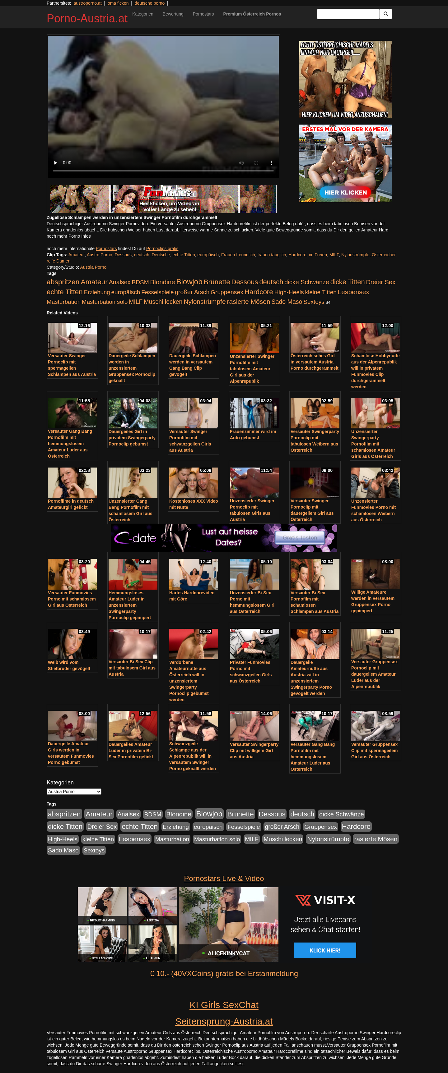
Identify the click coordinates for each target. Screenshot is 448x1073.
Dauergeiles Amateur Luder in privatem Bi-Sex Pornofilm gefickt (131, 750)
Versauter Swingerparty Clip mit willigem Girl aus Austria (254, 750)
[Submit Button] (386, 14)
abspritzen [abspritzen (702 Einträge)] (63, 282)
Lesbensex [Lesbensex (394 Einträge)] (353, 291)
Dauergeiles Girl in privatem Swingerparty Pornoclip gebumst (132, 437)
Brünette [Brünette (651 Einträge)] (216, 282)
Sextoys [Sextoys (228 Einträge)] (313, 302)
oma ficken (118, 3)
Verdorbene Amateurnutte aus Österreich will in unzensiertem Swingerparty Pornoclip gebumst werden (189, 681)
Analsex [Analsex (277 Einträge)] (120, 282)
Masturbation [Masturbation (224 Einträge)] (64, 302)
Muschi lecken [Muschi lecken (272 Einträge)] (163, 301)
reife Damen (58, 260)
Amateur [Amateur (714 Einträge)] (94, 282)
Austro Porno (99, 254)
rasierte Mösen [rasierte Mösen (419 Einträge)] (248, 301)
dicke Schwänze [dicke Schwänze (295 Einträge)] (306, 282)
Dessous (122, 254)
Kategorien (142, 13)
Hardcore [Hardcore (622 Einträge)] (259, 292)
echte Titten (183, 254)
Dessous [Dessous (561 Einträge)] (244, 282)
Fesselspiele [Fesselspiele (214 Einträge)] (157, 292)
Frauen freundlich (238, 254)
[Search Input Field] (348, 14)
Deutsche (161, 254)
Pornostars (203, 13)
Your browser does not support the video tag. (163, 107)
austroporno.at (87, 3)
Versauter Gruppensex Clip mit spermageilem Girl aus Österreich (374, 750)
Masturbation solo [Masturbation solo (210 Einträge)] (105, 302)
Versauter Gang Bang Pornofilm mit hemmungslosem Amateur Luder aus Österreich (70, 444)
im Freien (318, 254)
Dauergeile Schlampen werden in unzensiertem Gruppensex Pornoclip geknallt (132, 368)
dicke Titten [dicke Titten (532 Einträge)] (347, 282)
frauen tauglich (272, 254)
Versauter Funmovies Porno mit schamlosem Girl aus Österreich (72, 599)
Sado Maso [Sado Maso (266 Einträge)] (287, 301)
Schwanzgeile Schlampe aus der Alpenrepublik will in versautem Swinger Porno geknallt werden (192, 756)
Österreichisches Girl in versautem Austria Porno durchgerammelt (314, 362)
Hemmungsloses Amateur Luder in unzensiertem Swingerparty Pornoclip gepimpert (130, 605)
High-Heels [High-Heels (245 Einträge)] (289, 292)
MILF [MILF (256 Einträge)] (135, 301)
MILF (334, 254)
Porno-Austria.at (87, 18)
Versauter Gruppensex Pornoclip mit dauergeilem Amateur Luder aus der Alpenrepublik (374, 674)
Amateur (76, 254)
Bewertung (173, 13)
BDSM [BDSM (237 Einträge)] (140, 282)
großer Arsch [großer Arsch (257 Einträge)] (192, 292)
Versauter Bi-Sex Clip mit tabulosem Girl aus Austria (132, 668)
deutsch (141, 254)
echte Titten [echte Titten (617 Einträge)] (65, 292)
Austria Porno (93, 267)
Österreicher (383, 254)
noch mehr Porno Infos (69, 236)
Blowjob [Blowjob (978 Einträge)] (189, 281)
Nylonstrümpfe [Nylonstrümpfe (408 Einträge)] (205, 301)
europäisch (208, 254)
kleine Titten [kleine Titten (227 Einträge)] (321, 292)
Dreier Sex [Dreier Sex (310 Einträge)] (380, 282)
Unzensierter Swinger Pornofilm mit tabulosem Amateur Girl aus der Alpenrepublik (252, 369)
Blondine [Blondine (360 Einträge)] (162, 281)
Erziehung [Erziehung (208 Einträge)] (97, 292)
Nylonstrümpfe (355, 254)
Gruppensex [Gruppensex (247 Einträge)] (227, 292)
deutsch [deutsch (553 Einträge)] (271, 282)
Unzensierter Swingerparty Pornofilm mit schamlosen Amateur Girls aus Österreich (373, 444)
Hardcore (297, 254)
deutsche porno (150, 3)
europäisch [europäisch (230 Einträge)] (125, 292)
